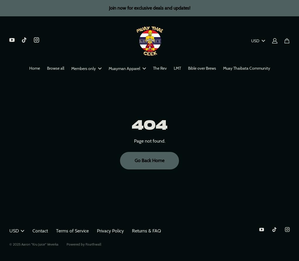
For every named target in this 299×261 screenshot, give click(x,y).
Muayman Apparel (127, 68)
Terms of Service (72, 231)
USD (258, 40)
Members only (86, 68)
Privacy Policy (110, 231)
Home (34, 68)
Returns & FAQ (146, 231)
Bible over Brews (202, 68)
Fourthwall (93, 244)
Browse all (55, 68)
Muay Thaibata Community (246, 68)
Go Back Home (149, 160)
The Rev (160, 68)
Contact (40, 231)
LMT (177, 68)
